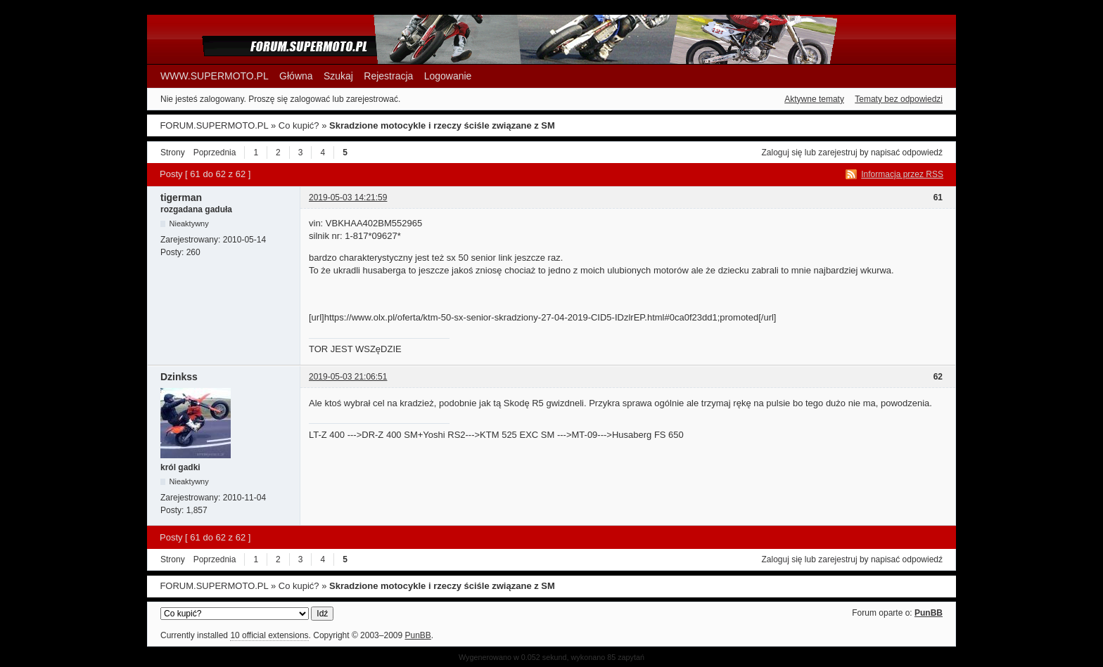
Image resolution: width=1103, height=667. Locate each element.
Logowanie (448, 76)
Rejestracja (388, 76)
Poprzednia (214, 152)
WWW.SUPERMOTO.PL (214, 76)
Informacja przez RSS (902, 174)
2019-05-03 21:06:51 (348, 377)
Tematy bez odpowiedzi (899, 99)
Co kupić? (299, 125)
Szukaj (338, 76)
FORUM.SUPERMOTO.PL (214, 125)
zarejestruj (837, 152)
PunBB (928, 613)
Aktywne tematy (814, 99)
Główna (295, 76)
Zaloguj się (782, 152)
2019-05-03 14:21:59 (348, 197)
